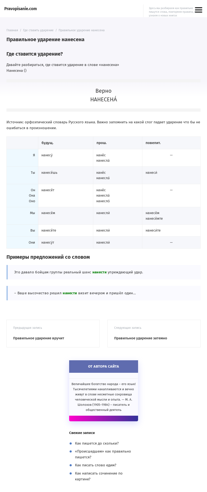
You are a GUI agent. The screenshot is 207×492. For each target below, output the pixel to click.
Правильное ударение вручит (38, 338)
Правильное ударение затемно (140, 338)
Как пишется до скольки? (97, 443)
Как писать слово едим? (95, 465)
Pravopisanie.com (20, 8)
